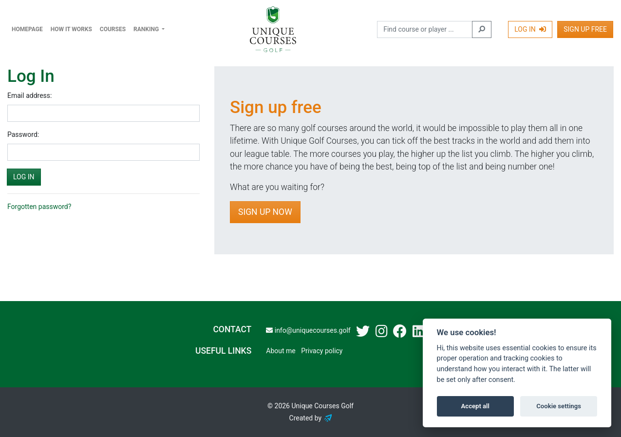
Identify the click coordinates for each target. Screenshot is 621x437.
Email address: (29, 95)
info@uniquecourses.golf (308, 330)
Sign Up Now (265, 212)
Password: (23, 134)
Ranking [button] (146, 29)
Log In (530, 29)
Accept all (475, 406)
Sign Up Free (585, 29)
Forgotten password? (39, 206)
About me (280, 351)
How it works (71, 29)
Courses (113, 29)
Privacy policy (321, 351)
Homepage (27, 29)
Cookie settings (558, 406)
